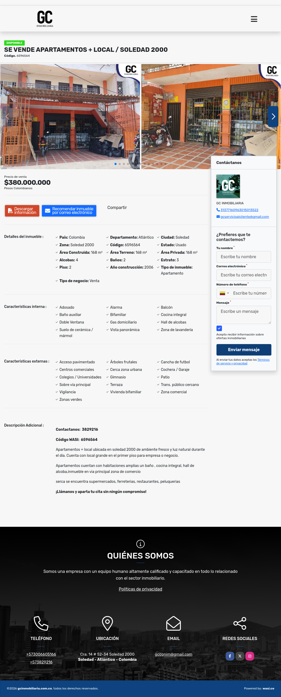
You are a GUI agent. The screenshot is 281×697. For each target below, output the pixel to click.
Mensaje (223, 302)
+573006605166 (41, 654)
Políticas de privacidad (140, 589)
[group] (70, 116)
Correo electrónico (231, 266)
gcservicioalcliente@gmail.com (245, 217)
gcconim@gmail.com (173, 654)
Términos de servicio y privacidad (243, 361)
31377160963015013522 (239, 210)
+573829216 (41, 662)
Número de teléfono (232, 284)
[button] (115, 164)
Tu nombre (225, 248)
